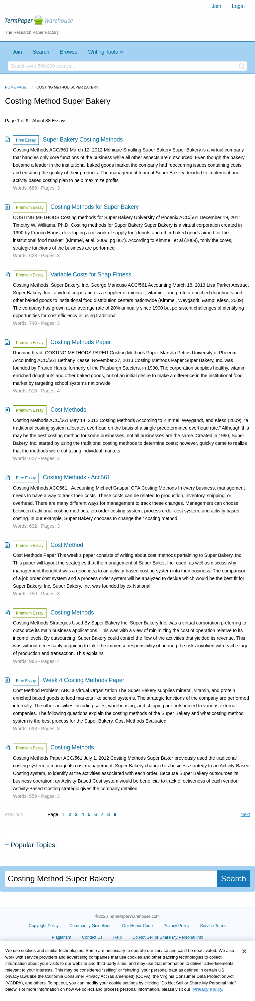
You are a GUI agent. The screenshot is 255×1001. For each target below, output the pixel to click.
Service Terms (213, 925)
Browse (68, 52)
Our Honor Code (137, 925)
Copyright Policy (44, 925)
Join (216, 6)
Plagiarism (61, 937)
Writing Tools (103, 52)
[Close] (244, 960)
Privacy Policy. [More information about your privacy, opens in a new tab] (208, 997)
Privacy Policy (176, 925)
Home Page (16, 87)
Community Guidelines (90, 925)
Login (238, 6)
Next (245, 814)
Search (41, 52)
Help (117, 937)
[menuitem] (216, 6)
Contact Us (92, 937)
